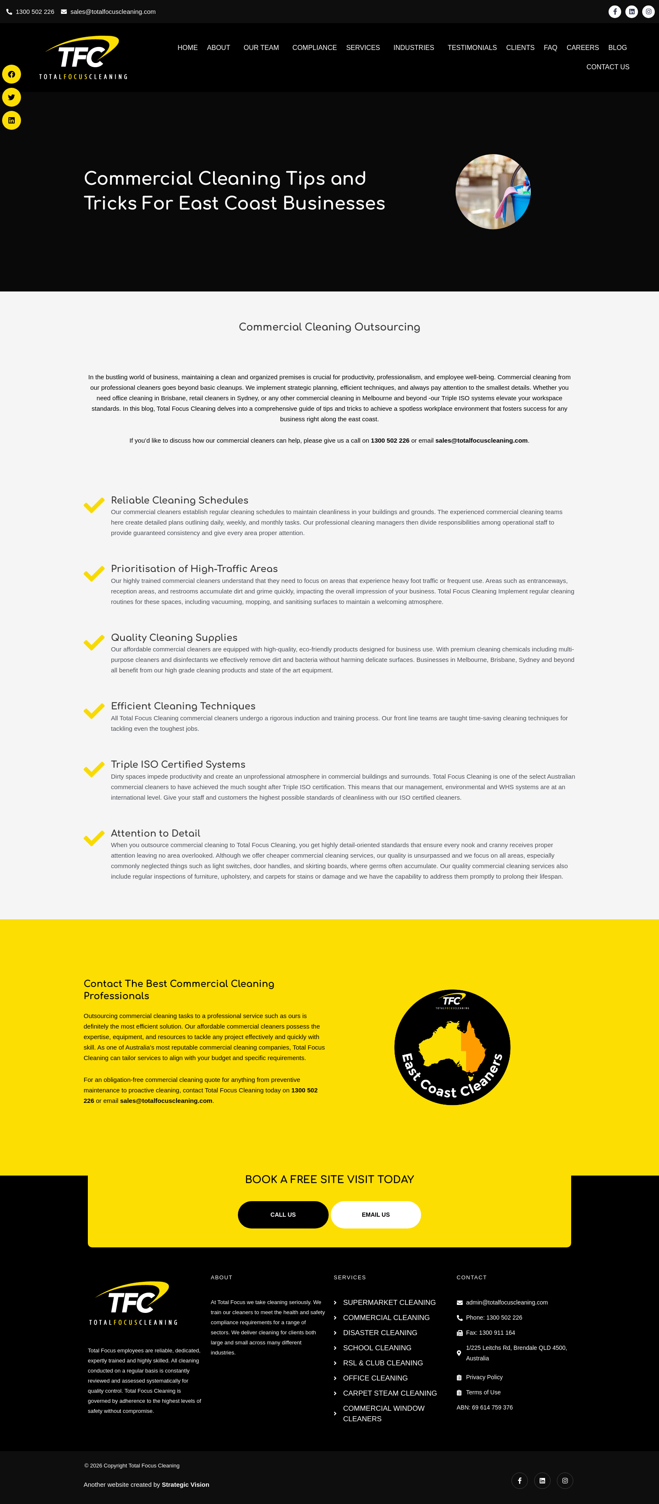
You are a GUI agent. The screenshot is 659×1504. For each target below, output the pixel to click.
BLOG (617, 47)
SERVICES (363, 47)
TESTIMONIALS (472, 47)
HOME (188, 47)
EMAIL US (376, 1214)
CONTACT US (608, 67)
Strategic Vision (185, 1484)
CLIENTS (520, 47)
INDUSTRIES (413, 47)
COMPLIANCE (315, 47)
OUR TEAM (261, 47)
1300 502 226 (390, 440)
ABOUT (218, 47)
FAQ (550, 47)
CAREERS (583, 47)
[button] (11, 74)
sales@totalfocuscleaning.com (481, 440)
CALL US (283, 1214)
